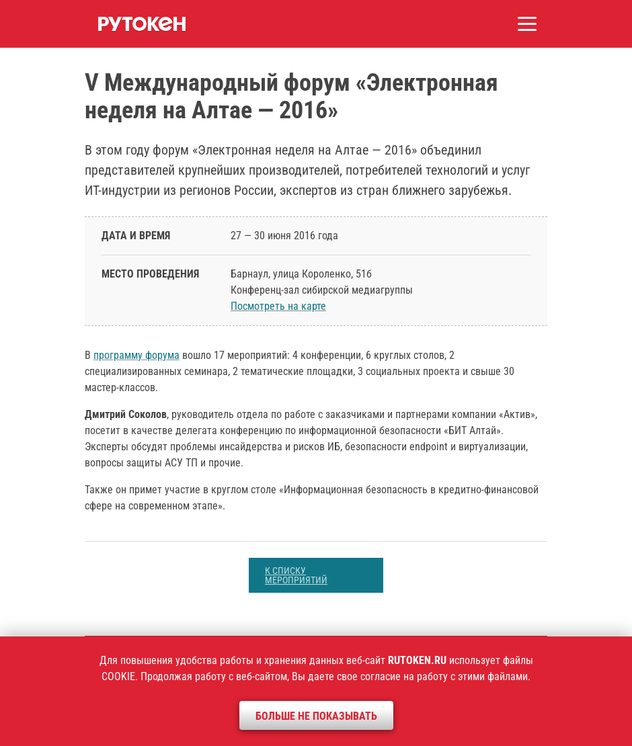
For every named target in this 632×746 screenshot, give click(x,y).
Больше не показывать (316, 716)
